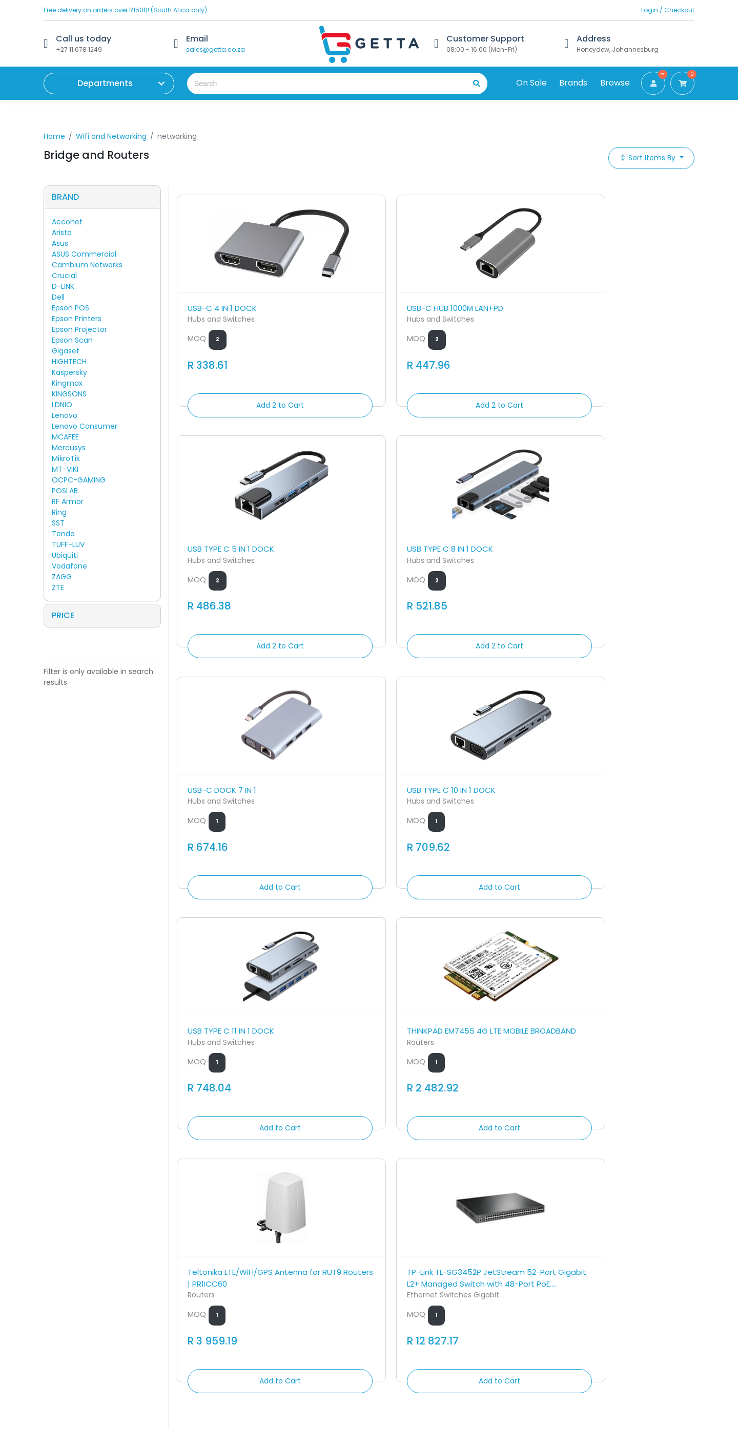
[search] (473, 83)
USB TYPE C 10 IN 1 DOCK (364, 539)
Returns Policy (234, 1283)
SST (58, 523)
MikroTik (66, 458)
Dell (58, 297)
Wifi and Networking (111, 136)
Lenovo (64, 415)
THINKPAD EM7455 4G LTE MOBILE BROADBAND (631, 545)
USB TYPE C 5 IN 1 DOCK (495, 304)
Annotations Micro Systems (137, 1275)
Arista (62, 232)
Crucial (64, 275)
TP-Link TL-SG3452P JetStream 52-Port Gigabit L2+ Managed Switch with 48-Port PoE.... (368, 804)
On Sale (531, 83)
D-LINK (63, 286)
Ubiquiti (65, 555)
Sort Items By (648, 158)
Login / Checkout (667, 10)
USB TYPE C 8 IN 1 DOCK (627, 304)
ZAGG (62, 577)
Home (54, 136)
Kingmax (67, 383)
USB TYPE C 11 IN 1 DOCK (495, 539)
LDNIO (62, 405)
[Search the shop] (322, 83)
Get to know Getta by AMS (91, 1255)
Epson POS (70, 308)
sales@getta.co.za (215, 49)
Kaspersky (69, 372)
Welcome (226, 1341)
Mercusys (69, 448)
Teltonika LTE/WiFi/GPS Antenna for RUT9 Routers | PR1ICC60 (237, 798)
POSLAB (65, 491)
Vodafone (69, 566)
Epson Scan (72, 340)
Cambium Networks (87, 265)
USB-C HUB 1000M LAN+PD (368, 304)
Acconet (67, 222)
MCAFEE (65, 437)
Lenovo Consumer (84, 426)
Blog (216, 1326)
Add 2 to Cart (236, 401)
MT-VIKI (65, 469)
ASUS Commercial (84, 254)
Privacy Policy (233, 1312)
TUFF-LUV (68, 544)
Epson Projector (79, 329)
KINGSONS (69, 394)
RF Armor (68, 501)
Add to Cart (236, 648)
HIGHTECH (69, 361)
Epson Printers (76, 318)
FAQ (216, 1298)
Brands (573, 83)
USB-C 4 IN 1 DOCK (222, 304)
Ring (59, 512)
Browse (615, 83)
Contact (224, 1269)
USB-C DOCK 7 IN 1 (222, 539)
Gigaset (65, 351)
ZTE (58, 587)
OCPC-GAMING (79, 480)
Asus (60, 243)
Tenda (63, 534)
